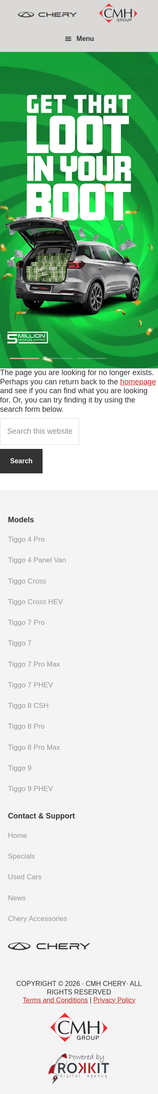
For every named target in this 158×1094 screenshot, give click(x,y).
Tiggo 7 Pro (26, 623)
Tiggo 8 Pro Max (34, 747)
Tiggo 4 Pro (26, 539)
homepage (138, 382)
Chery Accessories (37, 919)
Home (17, 836)
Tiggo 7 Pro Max (34, 664)
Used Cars (25, 877)
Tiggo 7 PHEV (30, 685)
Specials (21, 856)
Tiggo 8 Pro (26, 726)
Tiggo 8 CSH (28, 706)
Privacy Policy (115, 1000)
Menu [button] (85, 38)
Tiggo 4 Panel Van (37, 560)
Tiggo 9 (20, 768)
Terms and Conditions (55, 1000)
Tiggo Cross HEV (35, 602)
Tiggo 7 (20, 643)
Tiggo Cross (27, 581)
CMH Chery (47, 14)
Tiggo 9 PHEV (30, 789)
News (17, 898)
